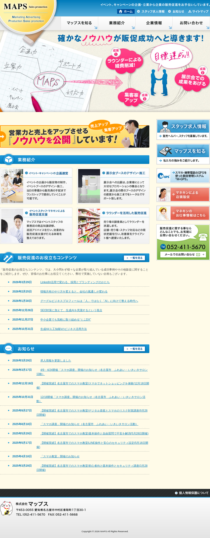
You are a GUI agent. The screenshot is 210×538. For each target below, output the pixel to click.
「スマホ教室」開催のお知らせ (60, 456)
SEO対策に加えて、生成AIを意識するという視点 (71, 310)
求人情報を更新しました (55, 360)
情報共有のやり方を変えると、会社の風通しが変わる (74, 291)
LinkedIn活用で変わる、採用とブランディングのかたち (75, 282)
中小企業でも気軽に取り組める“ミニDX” (65, 319)
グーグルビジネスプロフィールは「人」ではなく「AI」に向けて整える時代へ (89, 301)
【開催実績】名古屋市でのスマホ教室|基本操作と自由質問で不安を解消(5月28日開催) (94, 433)
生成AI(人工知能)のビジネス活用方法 (63, 329)
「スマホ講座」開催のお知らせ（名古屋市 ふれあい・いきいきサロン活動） (89, 424)
